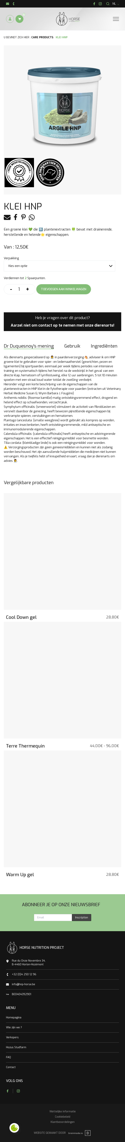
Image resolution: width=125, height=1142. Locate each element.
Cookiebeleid (62, 1117)
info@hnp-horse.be (23, 984)
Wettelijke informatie (62, 1111)
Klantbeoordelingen (63, 1122)
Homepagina (13, 1017)
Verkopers (12, 1037)
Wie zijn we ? (14, 1027)
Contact (11, 1067)
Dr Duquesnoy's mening (29, 346)
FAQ (8, 1057)
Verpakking (11, 258)
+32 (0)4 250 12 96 (24, 974)
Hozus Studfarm (16, 1047)
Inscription (81, 917)
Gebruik (72, 346)
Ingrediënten (104, 346)
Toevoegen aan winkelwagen (63, 289)
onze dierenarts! (99, 325)
